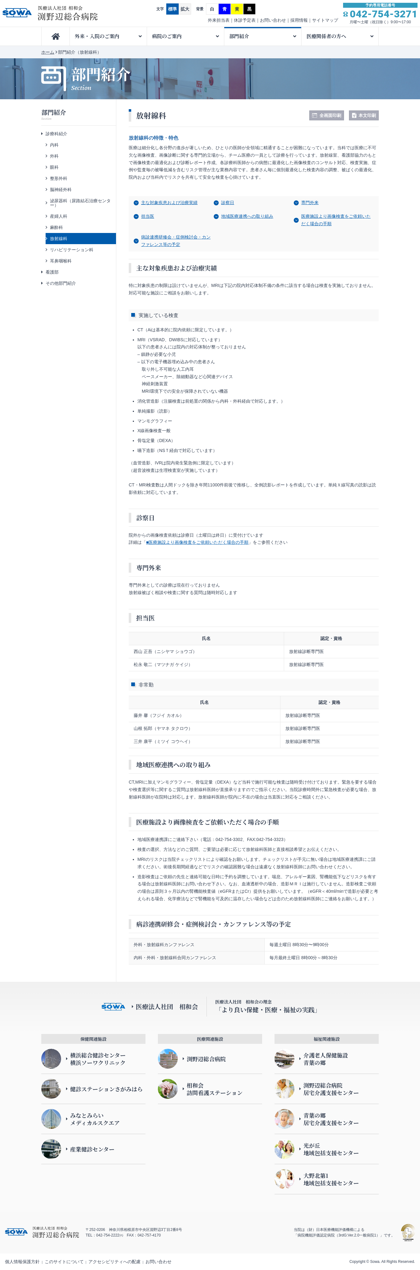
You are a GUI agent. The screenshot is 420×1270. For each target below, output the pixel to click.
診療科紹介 (56, 133)
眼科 (54, 167)
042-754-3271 (384, 14)
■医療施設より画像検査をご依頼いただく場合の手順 (197, 542)
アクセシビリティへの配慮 (114, 1261)
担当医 (147, 216)
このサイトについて (64, 1261)
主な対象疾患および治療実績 (169, 202)
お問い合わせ (273, 20)
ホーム (47, 52)
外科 (54, 156)
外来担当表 (219, 20)
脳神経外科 (61, 189)
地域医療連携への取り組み (247, 216)
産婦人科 (58, 216)
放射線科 (58, 238)
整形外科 (58, 178)
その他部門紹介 (61, 283)
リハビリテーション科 (71, 249)
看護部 (52, 272)
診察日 (227, 202)
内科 (54, 144)
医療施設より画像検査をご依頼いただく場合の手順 (336, 220)
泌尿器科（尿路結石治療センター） (80, 203)
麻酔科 (56, 227)
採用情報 (299, 20)
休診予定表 (245, 20)
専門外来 (310, 202)
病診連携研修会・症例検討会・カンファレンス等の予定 (176, 241)
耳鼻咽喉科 (61, 260)
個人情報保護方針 (22, 1261)
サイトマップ (325, 20)
